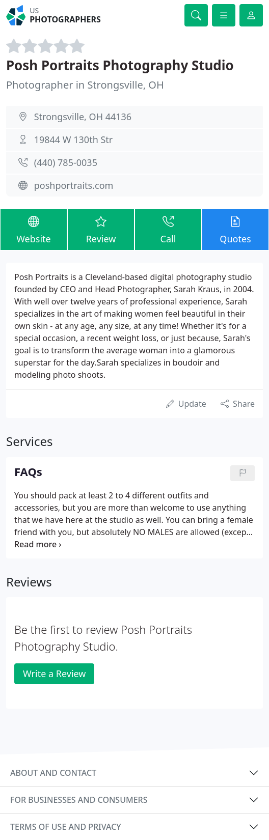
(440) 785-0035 (65, 162)
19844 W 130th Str (73, 139)
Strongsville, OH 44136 (82, 116)
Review (101, 229)
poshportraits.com (74, 185)
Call (168, 229)
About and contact (53, 772)
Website (34, 229)
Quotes (235, 229)
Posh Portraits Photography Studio (120, 65)
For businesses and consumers (78, 799)
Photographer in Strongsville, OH (85, 85)
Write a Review (54, 673)
